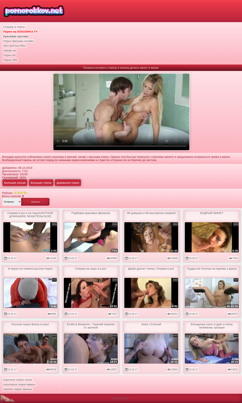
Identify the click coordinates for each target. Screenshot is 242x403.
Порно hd (9, 55)
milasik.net (10, 50)
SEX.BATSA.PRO (14, 45)
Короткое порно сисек (17, 379)
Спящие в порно (14, 26)
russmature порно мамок (19, 384)
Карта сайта (121, 398)
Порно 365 (10, 59)
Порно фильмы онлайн (18, 41)
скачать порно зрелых (17, 389)
